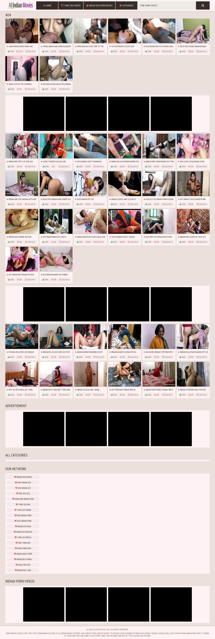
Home (47, 5)
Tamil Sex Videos (70, 5)
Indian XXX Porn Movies (99, 5)
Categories (126, 5)
